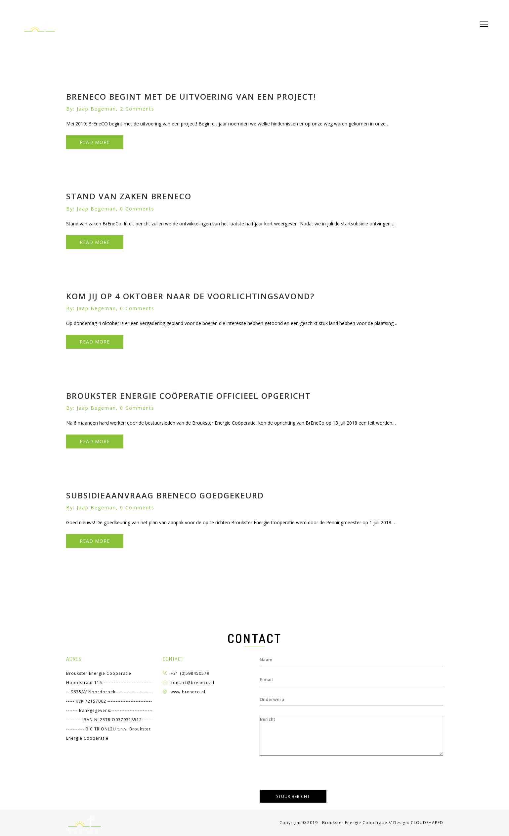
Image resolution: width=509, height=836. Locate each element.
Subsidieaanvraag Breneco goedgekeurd (165, 495)
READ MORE (95, 142)
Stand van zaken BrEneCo (128, 196)
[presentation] (310, 773)
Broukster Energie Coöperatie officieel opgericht (188, 395)
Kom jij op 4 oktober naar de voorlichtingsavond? (190, 296)
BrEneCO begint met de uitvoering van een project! (191, 96)
